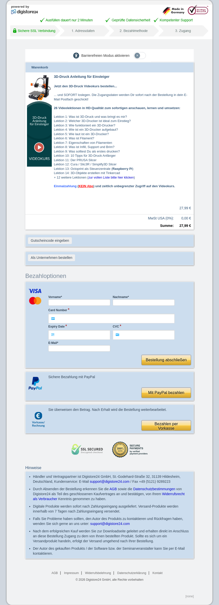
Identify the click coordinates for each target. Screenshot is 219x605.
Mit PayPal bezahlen (166, 393)
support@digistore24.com (110, 482)
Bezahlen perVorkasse (166, 426)
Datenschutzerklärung (131, 573)
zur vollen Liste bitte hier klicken (111, 177)
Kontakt (157, 573)
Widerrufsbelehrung (98, 573)
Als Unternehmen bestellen (51, 258)
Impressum (71, 573)
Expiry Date (56, 326)
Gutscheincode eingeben (50, 240)
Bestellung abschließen (166, 360)
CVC (116, 326)
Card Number (57, 310)
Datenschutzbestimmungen (154, 489)
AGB (113, 489)
